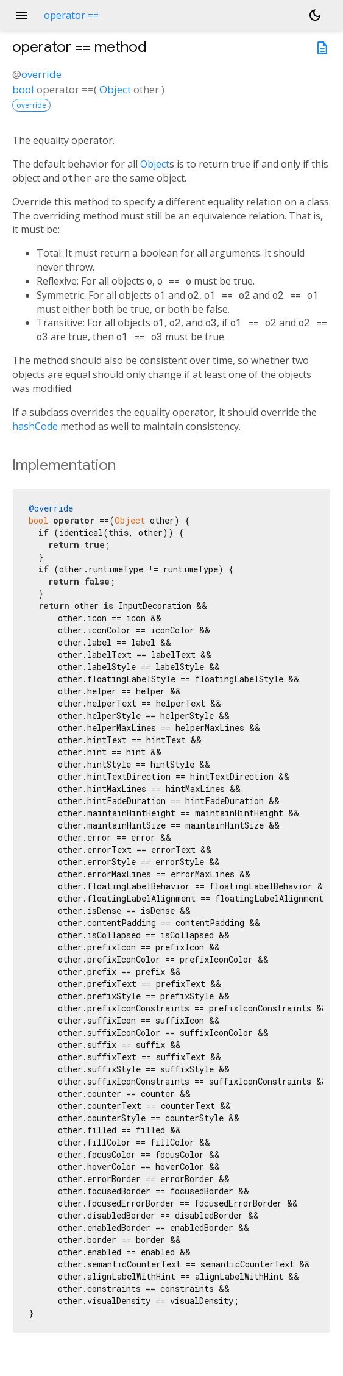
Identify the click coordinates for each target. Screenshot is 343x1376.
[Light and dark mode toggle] (315, 15)
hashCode (35, 426)
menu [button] (22, 15)
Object (115, 89)
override (41, 74)
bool (23, 89)
